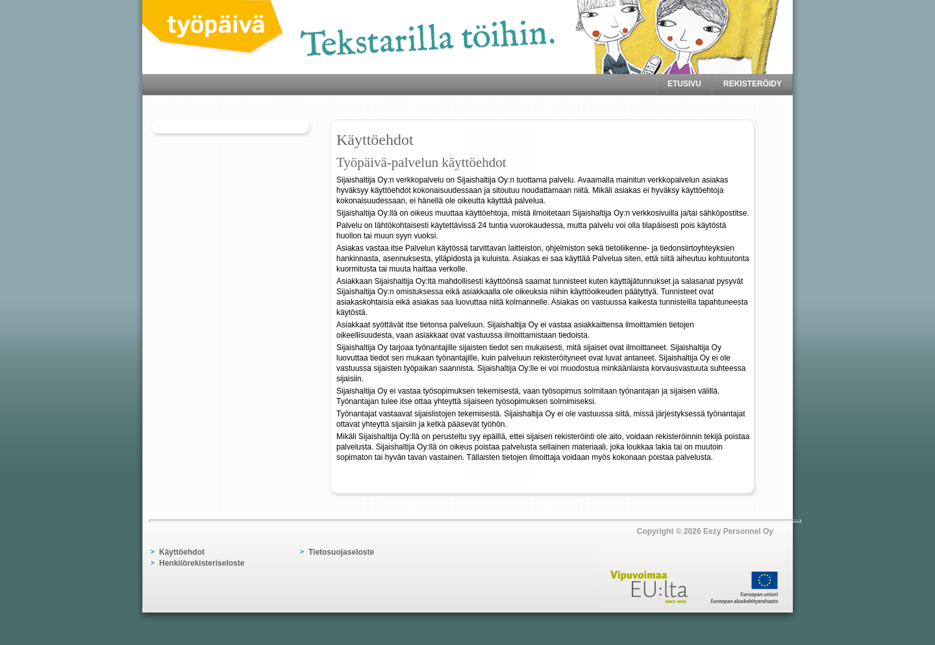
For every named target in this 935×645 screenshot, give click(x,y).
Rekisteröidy (752, 83)
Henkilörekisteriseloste (201, 563)
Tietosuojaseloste (341, 552)
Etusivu (684, 83)
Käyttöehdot (182, 552)
